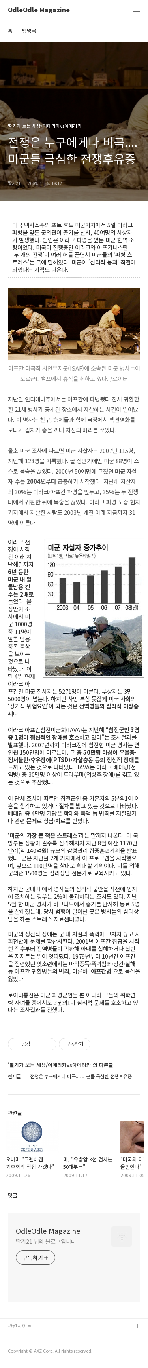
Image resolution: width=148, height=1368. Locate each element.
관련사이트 (20, 1326)
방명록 (29, 30)
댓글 (12, 1195)
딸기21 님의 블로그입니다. (47, 1241)
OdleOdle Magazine (39, 10)
